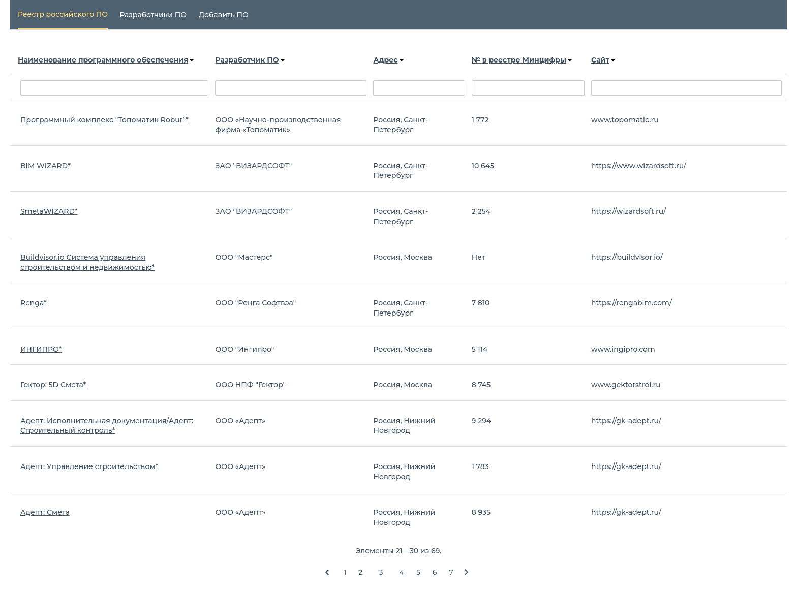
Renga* (33, 302)
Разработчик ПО (249, 60)
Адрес (388, 60)
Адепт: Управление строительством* (89, 466)
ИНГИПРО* (41, 349)
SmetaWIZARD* (49, 211)
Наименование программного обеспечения (106, 60)
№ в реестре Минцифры (522, 60)
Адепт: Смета (45, 512)
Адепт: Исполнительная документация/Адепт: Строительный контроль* (106, 425)
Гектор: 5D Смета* (53, 384)
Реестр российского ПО (63, 14)
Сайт (603, 60)
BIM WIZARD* (45, 165)
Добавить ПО (224, 14)
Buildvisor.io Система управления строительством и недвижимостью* (87, 262)
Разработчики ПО (153, 14)
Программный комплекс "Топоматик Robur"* (104, 119)
